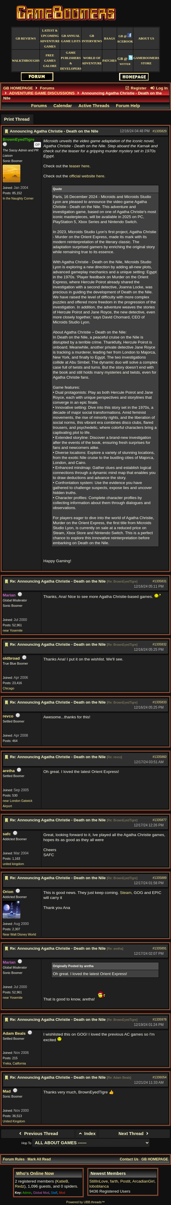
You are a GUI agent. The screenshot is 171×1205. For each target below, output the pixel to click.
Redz (19, 1186)
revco (8, 716)
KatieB (62, 1181)
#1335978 (160, 1019)
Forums (47, 88)
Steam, (126, 892)
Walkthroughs (26, 60)
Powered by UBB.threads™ (85, 1202)
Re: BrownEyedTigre (122, 581)
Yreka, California (14, 1063)
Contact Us (129, 1159)
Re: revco (114, 757)
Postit (125, 1181)
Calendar (62, 105)
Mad (7, 1091)
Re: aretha (115, 948)
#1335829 (160, 131)
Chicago (8, 688)
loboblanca (99, 1186)
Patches (109, 60)
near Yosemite (13, 630)
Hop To (27, 1143)
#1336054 (160, 1077)
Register (136, 88)
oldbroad (11, 658)
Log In (159, 88)
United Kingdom (14, 1121)
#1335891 (160, 948)
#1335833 (160, 702)
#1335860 (160, 756)
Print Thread (16, 119)
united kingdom (13, 864)
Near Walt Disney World (19, 934)
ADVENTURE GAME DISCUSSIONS (42, 93)
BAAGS (109, 38)
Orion (8, 892)
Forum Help (128, 105)
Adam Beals (14, 1033)
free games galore (50, 61)
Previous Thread (38, 1133)
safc (7, 834)
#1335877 (160, 820)
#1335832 (160, 644)
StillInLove (98, 1181)
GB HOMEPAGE (18, 88)
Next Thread (134, 1133)
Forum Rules (13, 1159)
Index (87, 1133)
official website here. (87, 176)
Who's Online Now (35, 1173)
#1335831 (160, 581)
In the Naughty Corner (18, 198)
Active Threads (93, 105)
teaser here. (80, 166)
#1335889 (160, 877)
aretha (9, 771)
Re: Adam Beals (119, 1077)
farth (114, 1181)
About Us (146, 38)
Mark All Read (39, 1159)
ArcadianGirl (143, 1181)
